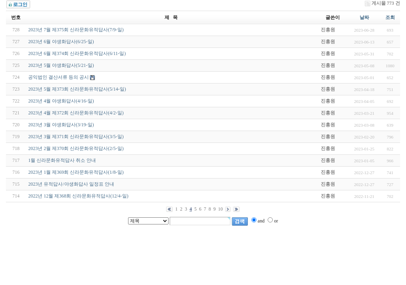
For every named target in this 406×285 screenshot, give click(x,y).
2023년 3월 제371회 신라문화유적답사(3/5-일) (75, 136)
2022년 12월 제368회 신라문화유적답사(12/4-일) (78, 196)
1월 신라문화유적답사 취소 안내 (62, 160)
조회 (390, 17)
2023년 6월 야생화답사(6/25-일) (61, 41)
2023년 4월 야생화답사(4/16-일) (61, 101)
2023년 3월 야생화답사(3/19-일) (61, 124)
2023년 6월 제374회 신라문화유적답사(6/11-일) (77, 53)
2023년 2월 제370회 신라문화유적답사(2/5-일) (75, 148)
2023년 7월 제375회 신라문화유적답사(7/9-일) (75, 29)
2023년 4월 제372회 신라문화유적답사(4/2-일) (75, 113)
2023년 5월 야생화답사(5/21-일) (61, 65)
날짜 (364, 17)
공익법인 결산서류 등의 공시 (58, 77)
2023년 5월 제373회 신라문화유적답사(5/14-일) (77, 89)
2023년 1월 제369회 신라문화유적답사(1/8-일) (75, 172)
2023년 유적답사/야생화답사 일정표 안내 (71, 184)
